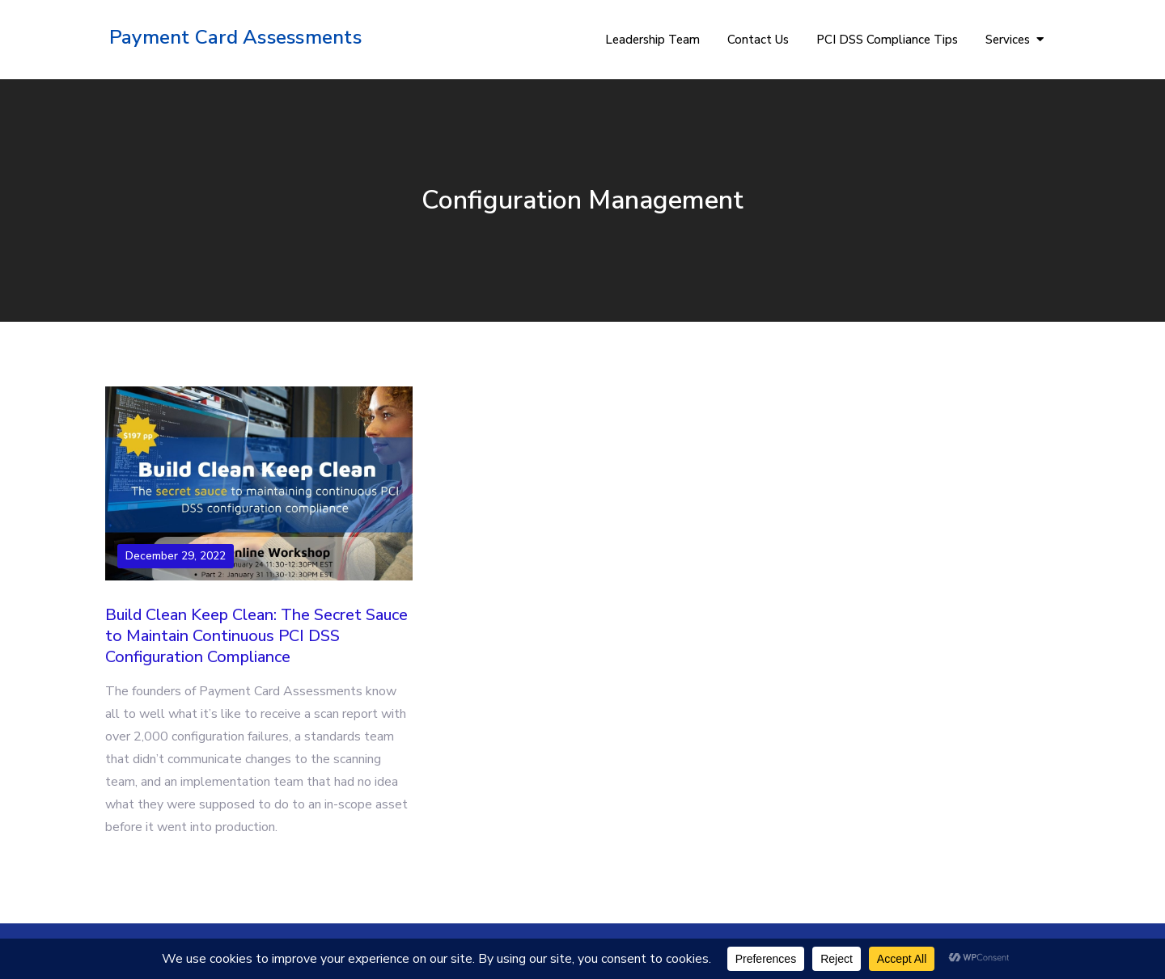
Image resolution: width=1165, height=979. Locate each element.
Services (1007, 40)
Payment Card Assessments (235, 37)
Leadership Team (652, 40)
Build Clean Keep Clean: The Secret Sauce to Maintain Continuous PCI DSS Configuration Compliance (256, 636)
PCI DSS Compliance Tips (887, 40)
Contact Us (758, 40)
